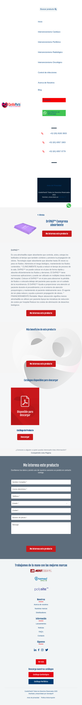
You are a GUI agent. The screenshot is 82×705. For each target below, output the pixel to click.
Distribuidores (41, 613)
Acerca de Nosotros (46, 83)
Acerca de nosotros (41, 605)
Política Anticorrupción (48, 698)
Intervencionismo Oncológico (50, 62)
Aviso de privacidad (33, 698)
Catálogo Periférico (41, 682)
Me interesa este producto (57, 234)
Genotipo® (50, 694)
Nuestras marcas (41, 609)
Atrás (40, 215)
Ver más (41, 662)
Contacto (47, 100)
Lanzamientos (41, 624)
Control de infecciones (47, 73)
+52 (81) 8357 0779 (57, 151)
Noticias (41, 628)
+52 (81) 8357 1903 (57, 142)
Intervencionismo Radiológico (50, 52)
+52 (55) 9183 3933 (58, 133)
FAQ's (41, 632)
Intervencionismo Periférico (49, 42)
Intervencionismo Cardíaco (49, 32)
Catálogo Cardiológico (41, 675)
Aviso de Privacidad (54, 185)
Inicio (40, 22)
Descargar (25, 437)
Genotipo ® (62, 197)
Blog (40, 90)
